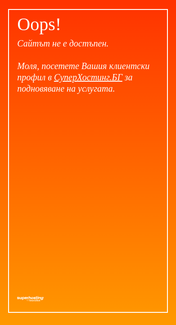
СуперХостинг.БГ (88, 77)
